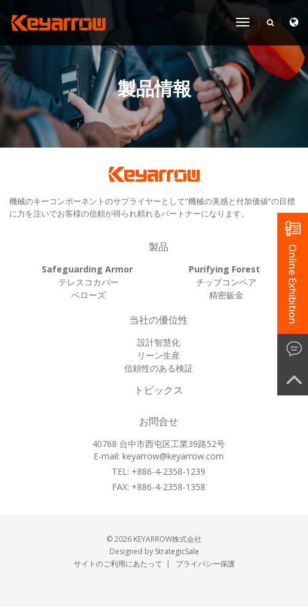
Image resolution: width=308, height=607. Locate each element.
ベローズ (88, 295)
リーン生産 (158, 355)
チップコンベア (226, 282)
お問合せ (159, 421)
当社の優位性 (159, 320)
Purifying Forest (224, 269)
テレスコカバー (88, 282)
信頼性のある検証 (158, 368)
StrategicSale (177, 551)
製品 (158, 247)
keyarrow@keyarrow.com (173, 456)
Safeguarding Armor (87, 269)
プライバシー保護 (205, 563)
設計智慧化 (158, 342)
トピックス (159, 390)
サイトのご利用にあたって (118, 563)
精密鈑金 (226, 295)
